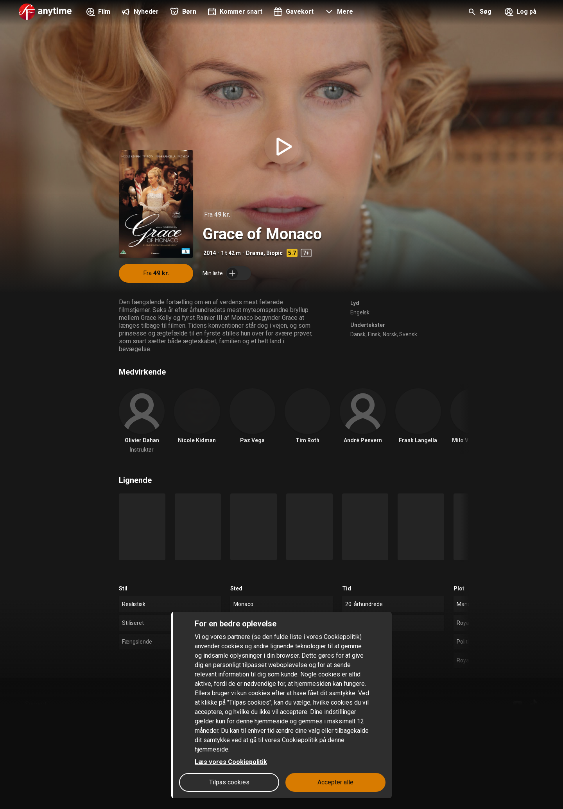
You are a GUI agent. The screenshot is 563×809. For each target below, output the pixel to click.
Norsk (390, 334)
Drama (255, 253)
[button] (338, 12)
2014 (209, 253)
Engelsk (359, 312)
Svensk (408, 334)
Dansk (358, 334)
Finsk (374, 334)
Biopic (274, 253)
